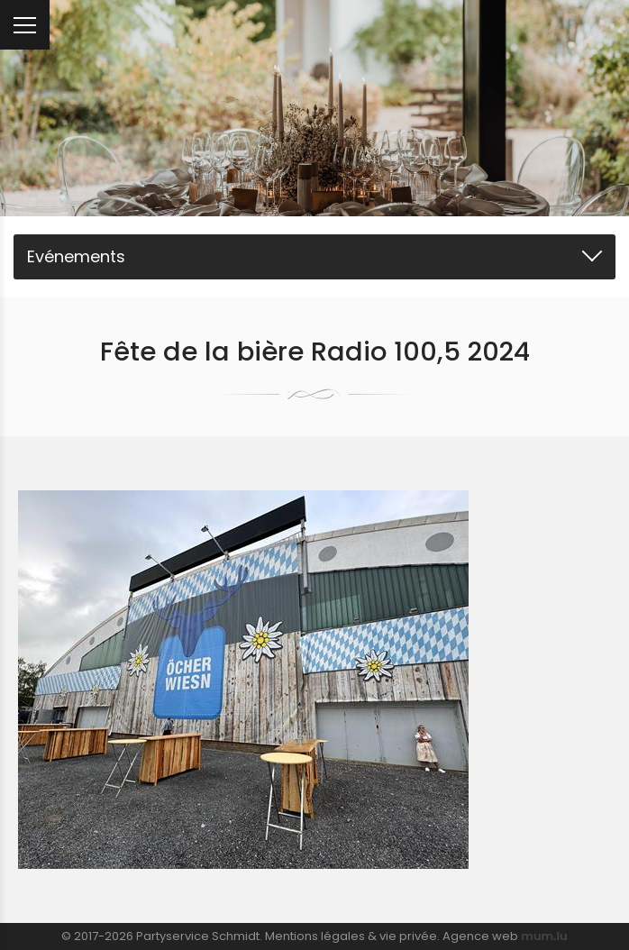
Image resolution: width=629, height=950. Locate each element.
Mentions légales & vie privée (351, 936)
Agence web (480, 936)
